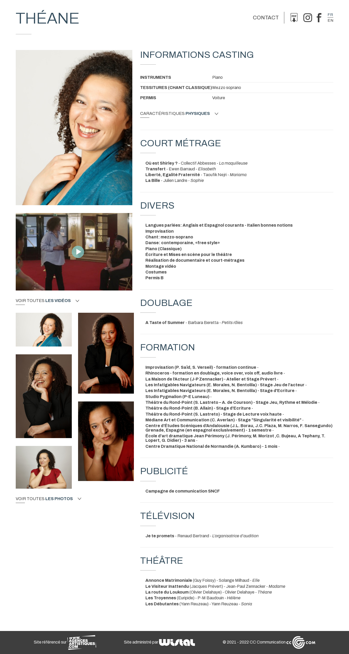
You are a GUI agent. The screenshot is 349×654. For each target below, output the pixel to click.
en (330, 20)
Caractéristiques (179, 113)
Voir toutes (47, 301)
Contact (266, 17)
